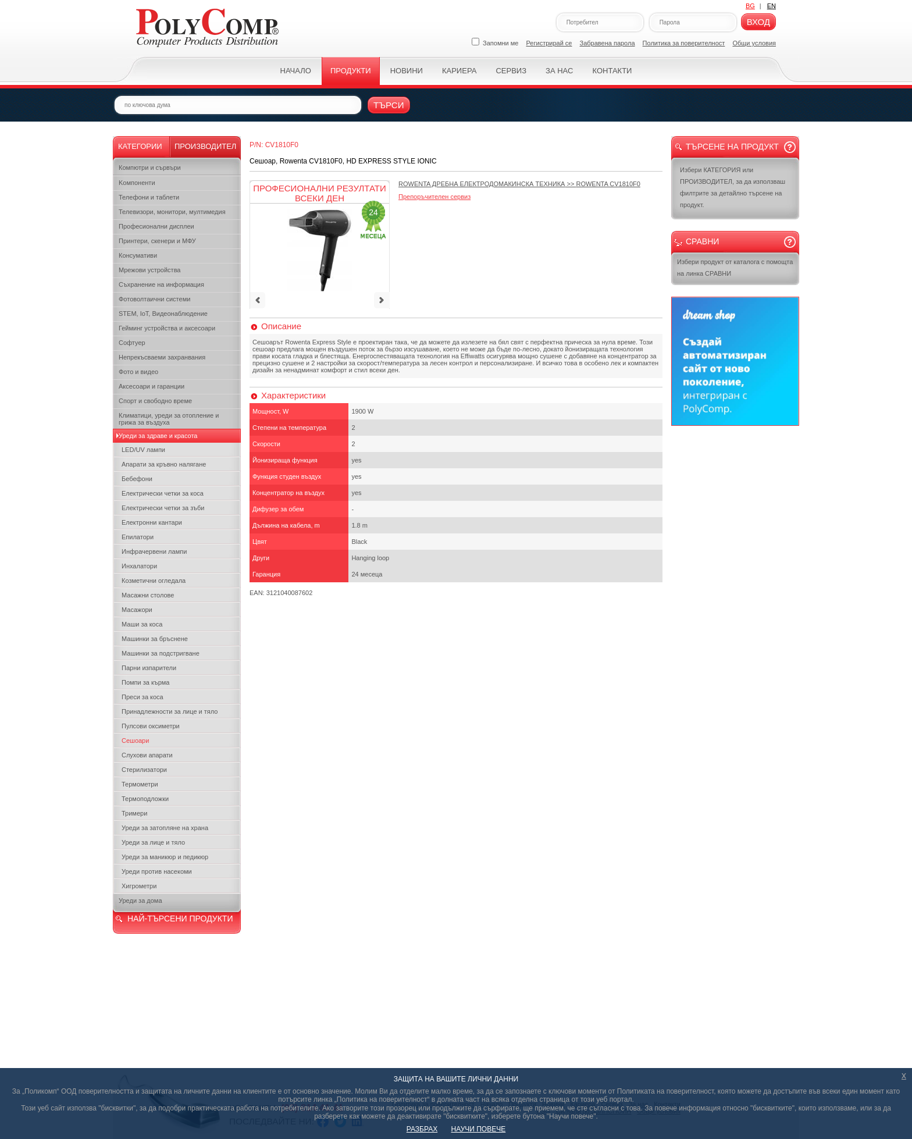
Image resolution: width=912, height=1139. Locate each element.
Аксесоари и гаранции (151, 386)
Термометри (140, 784)
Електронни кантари (152, 522)
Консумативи (138, 255)
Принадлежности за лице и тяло (170, 711)
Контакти (612, 70)
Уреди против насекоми (157, 871)
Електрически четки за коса (163, 493)
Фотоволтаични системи (154, 299)
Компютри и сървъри (150, 167)
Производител (205, 146)
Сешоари (135, 740)
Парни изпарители (149, 667)
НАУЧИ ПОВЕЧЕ (478, 1129)
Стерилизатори (144, 769)
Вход (758, 22)
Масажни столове (148, 595)
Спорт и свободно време (155, 400)
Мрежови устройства (149, 269)
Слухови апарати (147, 755)
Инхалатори (139, 566)
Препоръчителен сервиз (434, 196)
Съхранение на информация (161, 284)
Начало (295, 70)
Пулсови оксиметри (151, 725)
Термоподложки (145, 798)
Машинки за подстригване (161, 653)
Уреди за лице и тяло (153, 842)
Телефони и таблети (149, 197)
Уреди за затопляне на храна (165, 827)
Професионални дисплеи (156, 226)
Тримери (134, 813)
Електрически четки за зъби (163, 507)
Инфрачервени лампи (154, 551)
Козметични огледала (154, 580)
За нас (559, 70)
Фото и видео (138, 371)
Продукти (350, 70)
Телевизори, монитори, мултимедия (172, 211)
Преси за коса (142, 696)
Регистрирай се (549, 43)
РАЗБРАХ (422, 1129)
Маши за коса (142, 624)
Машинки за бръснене (155, 638)
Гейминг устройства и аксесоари (167, 328)
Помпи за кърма (145, 682)
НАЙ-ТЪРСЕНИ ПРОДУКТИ (180, 918)
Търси (388, 105)
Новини (406, 70)
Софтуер (132, 342)
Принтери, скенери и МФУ (157, 240)
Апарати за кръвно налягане (164, 464)
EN (771, 5)
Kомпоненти (137, 182)
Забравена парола (607, 43)
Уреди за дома (140, 900)
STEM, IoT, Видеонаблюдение (163, 313)
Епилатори (138, 536)
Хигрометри (139, 885)
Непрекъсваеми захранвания (162, 357)
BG (750, 5)
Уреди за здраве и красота (158, 435)
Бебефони (137, 478)
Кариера (459, 70)
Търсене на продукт (732, 146)
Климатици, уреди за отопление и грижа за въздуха (169, 419)
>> (519, 183)
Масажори (137, 609)
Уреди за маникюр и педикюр (165, 856)
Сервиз (511, 70)
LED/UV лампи (143, 449)
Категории (140, 146)
